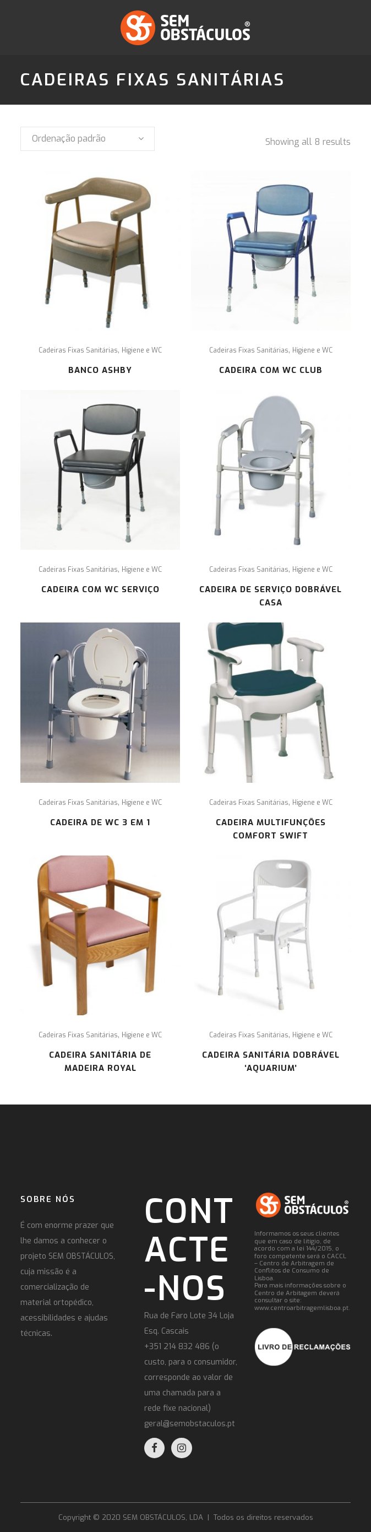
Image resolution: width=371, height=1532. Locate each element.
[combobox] (87, 139)
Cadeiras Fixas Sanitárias (78, 350)
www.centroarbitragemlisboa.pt (301, 1308)
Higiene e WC (142, 350)
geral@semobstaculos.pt (189, 1424)
